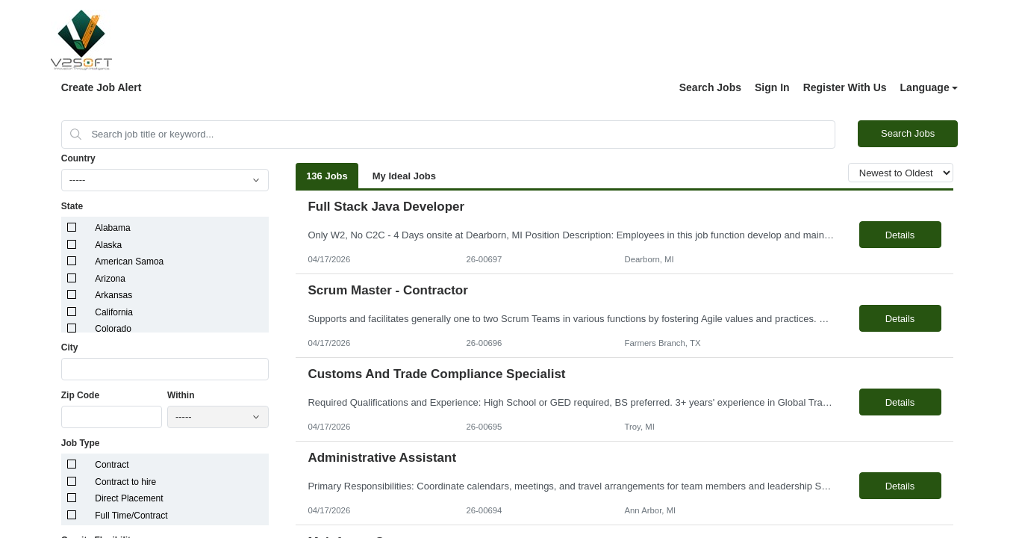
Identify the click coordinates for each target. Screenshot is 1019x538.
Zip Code (80, 395)
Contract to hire (125, 482)
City (69, 347)
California (114, 312)
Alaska (108, 245)
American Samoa (129, 261)
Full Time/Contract (131, 515)
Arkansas (113, 295)
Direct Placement (129, 498)
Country (78, 158)
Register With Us (845, 87)
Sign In (772, 87)
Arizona (110, 278)
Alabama (112, 228)
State (72, 206)
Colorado (113, 329)
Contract (111, 465)
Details (900, 235)
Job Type (80, 443)
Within (181, 395)
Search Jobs (710, 87)
